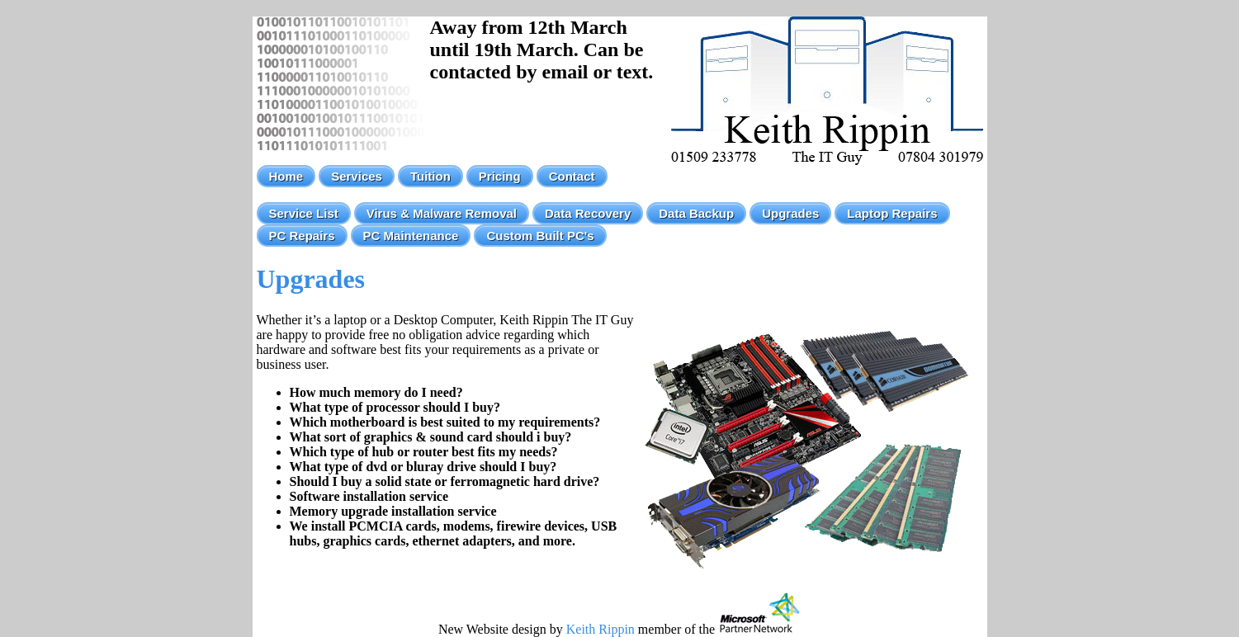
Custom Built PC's (539, 236)
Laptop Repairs (892, 213)
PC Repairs (302, 236)
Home (286, 176)
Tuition (430, 176)
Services (356, 176)
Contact (572, 176)
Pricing (500, 176)
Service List (303, 213)
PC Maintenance (411, 236)
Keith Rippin (600, 629)
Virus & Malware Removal (441, 213)
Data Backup (696, 213)
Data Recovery (588, 213)
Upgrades (790, 213)
